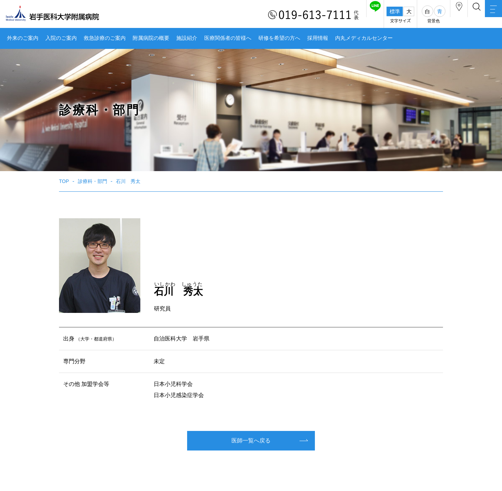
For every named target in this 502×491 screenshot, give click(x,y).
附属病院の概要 (151, 38)
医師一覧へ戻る (251, 441)
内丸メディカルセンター (364, 38)
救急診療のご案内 (105, 38)
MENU (488, 16)
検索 (460, 15)
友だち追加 (337, 15)
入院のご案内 (61, 38)
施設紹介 (186, 38)
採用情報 (317, 38)
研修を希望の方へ (279, 38)
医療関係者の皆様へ (227, 38)
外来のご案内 (22, 38)
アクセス (431, 15)
